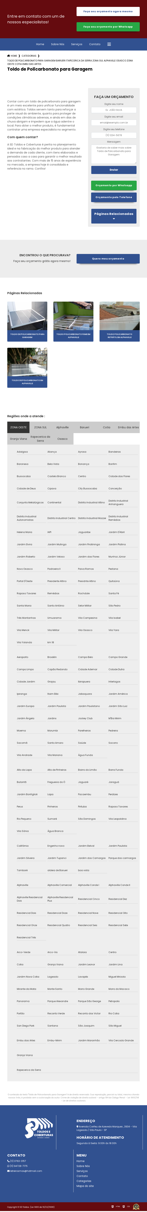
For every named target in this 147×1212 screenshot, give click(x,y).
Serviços (76, 45)
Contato (94, 45)
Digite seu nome (114, 104)
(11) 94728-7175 (17, 1167)
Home (40, 45)
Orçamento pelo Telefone (114, 198)
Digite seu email (114, 117)
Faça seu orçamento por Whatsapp (108, 27)
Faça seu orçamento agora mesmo (108, 11)
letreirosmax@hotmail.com (24, 1172)
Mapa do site (85, 1187)
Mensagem (114, 142)
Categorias (29, 56)
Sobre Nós (57, 45)
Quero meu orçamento (108, 259)
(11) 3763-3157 (16, 1162)
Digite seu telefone (113, 129)
